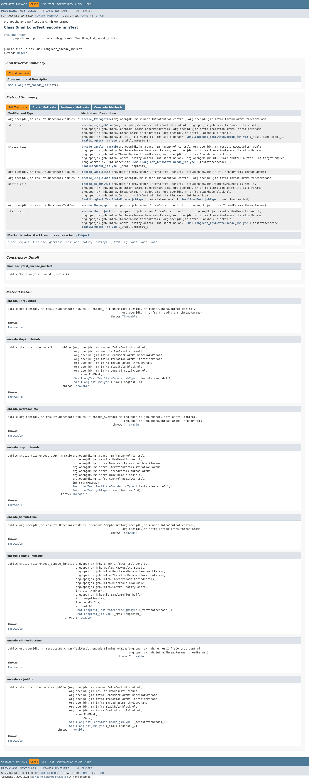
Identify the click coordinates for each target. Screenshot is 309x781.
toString (120, 242)
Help (88, 4)
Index (79, 4)
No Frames (62, 11)
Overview (7, 4)
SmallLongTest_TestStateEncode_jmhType (217, 136)
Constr (40, 15)
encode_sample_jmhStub (99, 146)
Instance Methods (75, 107)
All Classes (84, 11)
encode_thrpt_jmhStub (98, 211)
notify (87, 242)
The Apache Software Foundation (49, 776)
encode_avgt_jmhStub (98, 125)
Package (21, 4)
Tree (51, 4)
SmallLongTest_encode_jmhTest (31, 85)
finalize (39, 242)
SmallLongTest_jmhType (99, 140)
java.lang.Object (15, 34)
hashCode (72, 242)
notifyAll (103, 242)
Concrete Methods (108, 107)
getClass (55, 242)
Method (52, 15)
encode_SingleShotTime (99, 178)
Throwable (129, 316)
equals (24, 242)
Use (43, 4)
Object (22, 53)
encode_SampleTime (96, 171)
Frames (48, 11)
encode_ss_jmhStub (96, 183)
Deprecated (65, 4)
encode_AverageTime (97, 119)
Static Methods (44, 107)
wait (134, 242)
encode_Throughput (96, 205)
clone (12, 242)
